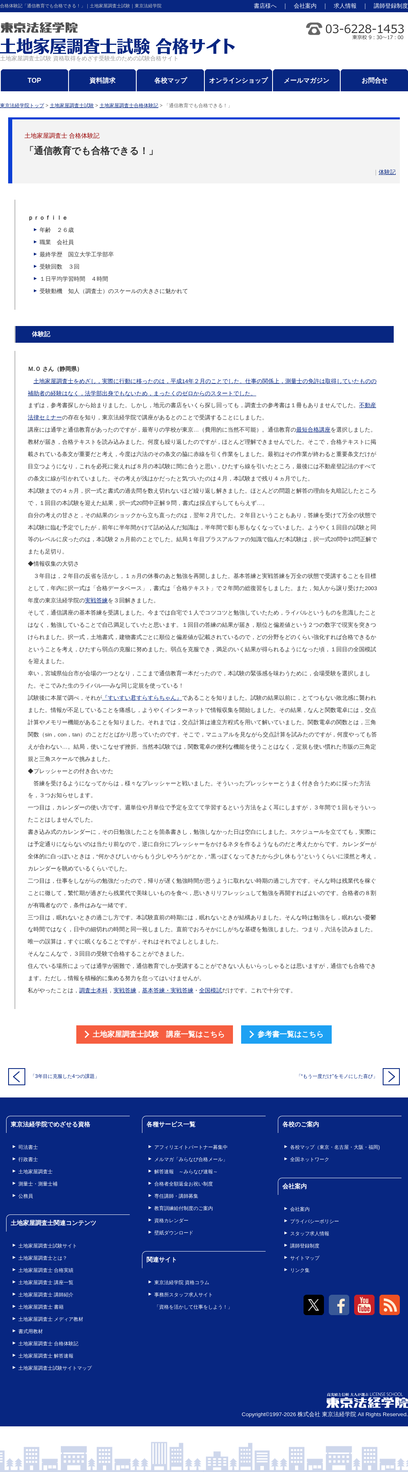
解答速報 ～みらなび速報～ (186, 1172)
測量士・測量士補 (38, 1184)
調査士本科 (93, 990)
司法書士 (28, 1147)
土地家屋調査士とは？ (42, 1258)
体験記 (387, 172)
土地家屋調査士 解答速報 (45, 1356)
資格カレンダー (171, 1220)
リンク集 (300, 1270)
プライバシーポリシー (314, 1221)
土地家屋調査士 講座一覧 (45, 1282)
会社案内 (305, 6)
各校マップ (170, 80)
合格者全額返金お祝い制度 (183, 1184)
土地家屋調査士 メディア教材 (50, 1319)
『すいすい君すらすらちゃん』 (142, 698)
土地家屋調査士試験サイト (47, 1246)
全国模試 (210, 990)
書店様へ (265, 6)
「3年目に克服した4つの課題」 (54, 1076)
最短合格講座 (313, 430)
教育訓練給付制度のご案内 (183, 1208)
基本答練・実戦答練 (167, 990)
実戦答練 (96, 600)
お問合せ (374, 80)
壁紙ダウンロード (173, 1233)
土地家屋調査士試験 (72, 105)
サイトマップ (304, 1258)
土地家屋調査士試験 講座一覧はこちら (159, 1034)
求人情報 (345, 6)
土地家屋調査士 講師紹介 (45, 1295)
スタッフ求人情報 (309, 1233)
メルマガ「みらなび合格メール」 (191, 1159)
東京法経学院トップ (22, 105)
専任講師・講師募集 (176, 1196)
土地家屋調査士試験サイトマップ (55, 1368)
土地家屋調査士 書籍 (41, 1307)
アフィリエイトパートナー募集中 (191, 1147)
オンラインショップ (238, 80)
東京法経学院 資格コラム (181, 1282)
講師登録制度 (391, 6)
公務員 (25, 1196)
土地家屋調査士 (35, 1172)
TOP (35, 80)
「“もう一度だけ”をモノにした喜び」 (348, 1076)
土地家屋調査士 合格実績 (45, 1270)
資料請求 (102, 80)
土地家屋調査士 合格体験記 (48, 1343)
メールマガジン (306, 80)
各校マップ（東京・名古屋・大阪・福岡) (335, 1147)
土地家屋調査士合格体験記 (129, 105)
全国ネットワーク (309, 1159)
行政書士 (28, 1159)
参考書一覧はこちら (290, 1034)
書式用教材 (30, 1331)
